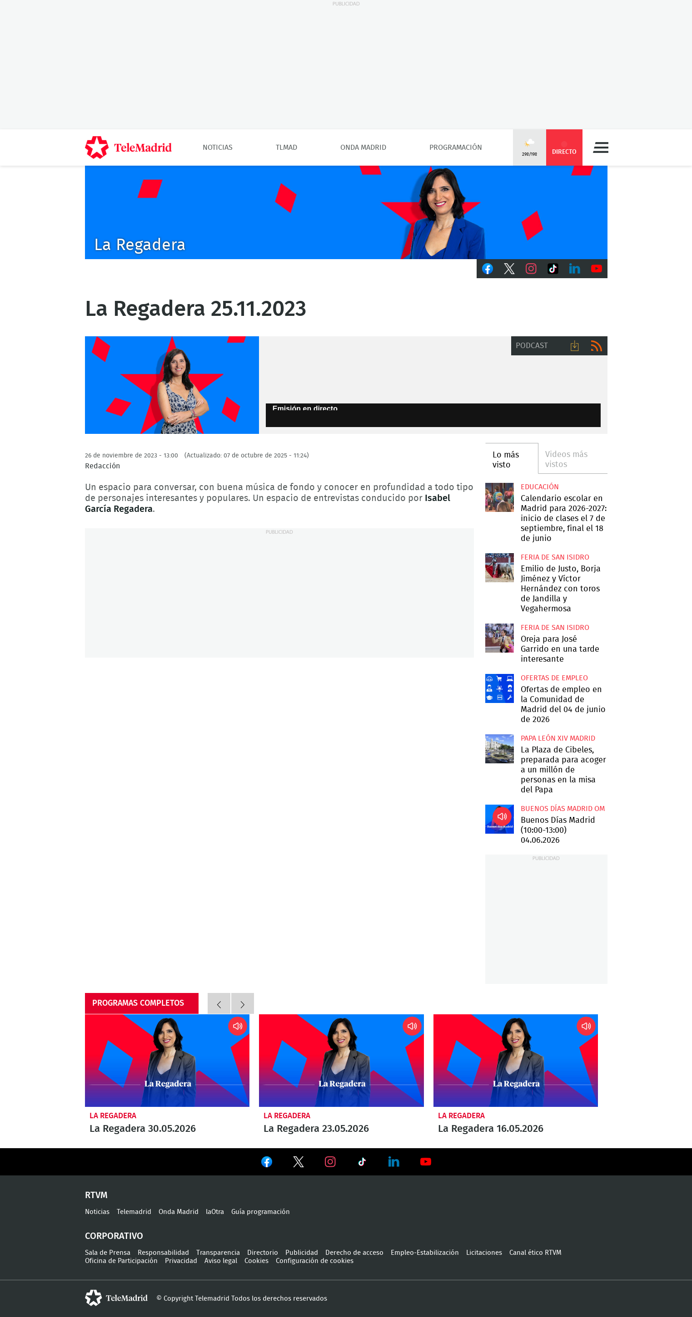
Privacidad (181, 1261)
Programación (455, 147)
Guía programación (260, 1212)
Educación (540, 487)
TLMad (286, 147)
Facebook (487, 268)
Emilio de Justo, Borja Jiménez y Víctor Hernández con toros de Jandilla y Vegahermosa (499, 567)
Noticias (218, 147)
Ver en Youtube (426, 1162)
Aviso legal (220, 1261)
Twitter (509, 268)
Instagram (531, 268)
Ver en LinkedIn (394, 1162)
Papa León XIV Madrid (558, 738)
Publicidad (301, 1252)
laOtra (215, 1212)
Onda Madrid (363, 147)
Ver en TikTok (362, 1163)
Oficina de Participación (121, 1261)
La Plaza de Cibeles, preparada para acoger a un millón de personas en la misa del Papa (499, 748)
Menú (600, 147)
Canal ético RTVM (535, 1252)
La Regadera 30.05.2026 (167, 1060)
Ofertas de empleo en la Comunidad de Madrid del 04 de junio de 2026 (499, 688)
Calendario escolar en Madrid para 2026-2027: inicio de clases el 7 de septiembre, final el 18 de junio (499, 497)
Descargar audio (575, 345)
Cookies (256, 1261)
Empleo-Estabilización (425, 1252)
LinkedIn (575, 268)
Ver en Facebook (267, 1163)
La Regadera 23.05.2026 (341, 1060)
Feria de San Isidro (555, 557)
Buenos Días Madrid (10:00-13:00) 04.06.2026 (499, 819)
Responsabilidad (163, 1252)
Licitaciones (484, 1252)
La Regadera (113, 1116)
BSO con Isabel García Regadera (172, 385)
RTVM (96, 1195)
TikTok (553, 268)
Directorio (262, 1252)
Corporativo (114, 1236)
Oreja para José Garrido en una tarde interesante (499, 638)
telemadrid (116, 1298)
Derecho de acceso (354, 1252)
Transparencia (218, 1252)
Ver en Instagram (330, 1162)
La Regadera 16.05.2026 (515, 1060)
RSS (596, 345)
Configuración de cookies (314, 1261)
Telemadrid (134, 1212)
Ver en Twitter (298, 1163)
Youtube (596, 268)
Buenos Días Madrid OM (563, 808)
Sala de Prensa (107, 1252)
